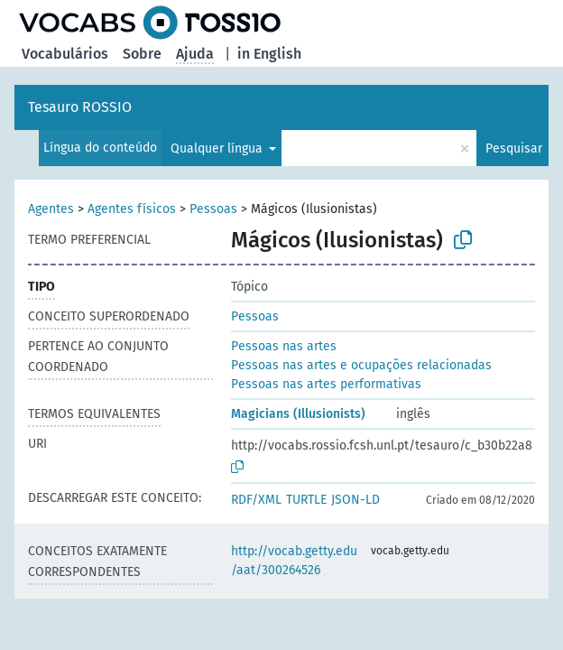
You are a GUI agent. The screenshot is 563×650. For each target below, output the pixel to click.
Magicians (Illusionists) (298, 414)
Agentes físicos (132, 209)
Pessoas (213, 209)
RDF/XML (256, 499)
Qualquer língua (218, 148)
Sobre (142, 53)
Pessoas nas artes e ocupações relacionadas (361, 365)
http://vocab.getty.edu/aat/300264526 (294, 560)
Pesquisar (513, 148)
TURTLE (306, 499)
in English (269, 53)
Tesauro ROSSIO (80, 107)
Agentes (51, 209)
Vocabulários (65, 53)
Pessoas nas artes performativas (326, 384)
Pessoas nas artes (284, 346)
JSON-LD (355, 499)
